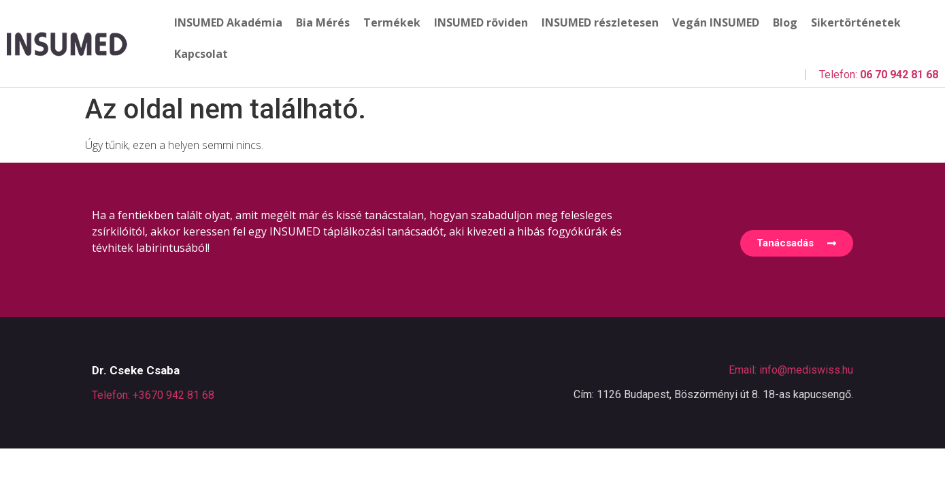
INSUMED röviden (481, 22)
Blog (785, 22)
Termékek (391, 22)
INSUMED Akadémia (228, 22)
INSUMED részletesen (600, 22)
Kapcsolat (201, 53)
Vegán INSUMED (715, 22)
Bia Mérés (323, 22)
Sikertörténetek (856, 22)
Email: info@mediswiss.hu (791, 369)
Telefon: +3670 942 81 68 (153, 395)
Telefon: (878, 74)
